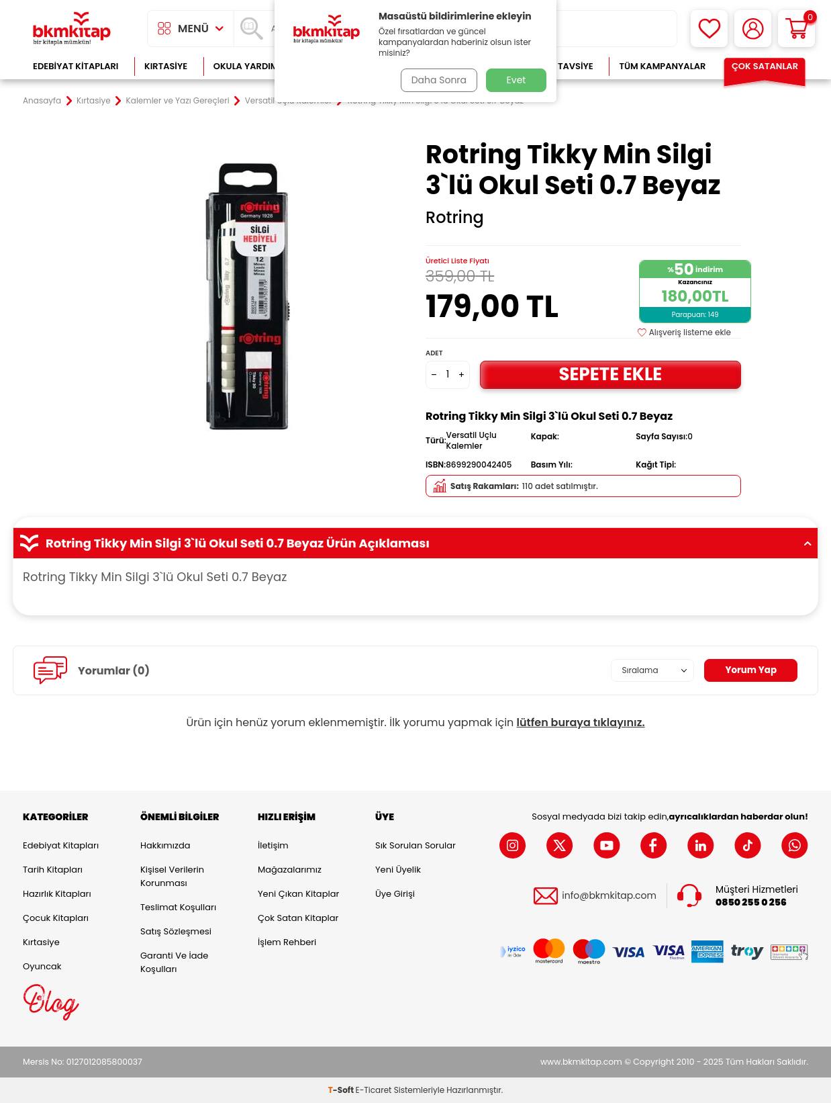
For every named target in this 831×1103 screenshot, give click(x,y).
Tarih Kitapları (53, 869)
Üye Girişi (395, 893)
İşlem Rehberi (287, 942)
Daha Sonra (437, 80)
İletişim (273, 845)
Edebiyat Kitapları (75, 66)
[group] (247, 297)
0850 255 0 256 (751, 901)
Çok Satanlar (765, 66)
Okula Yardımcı (250, 66)
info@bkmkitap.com (609, 895)
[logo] (72, 28)
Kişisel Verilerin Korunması (172, 876)
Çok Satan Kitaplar (298, 918)
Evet (516, 80)
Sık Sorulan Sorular (415, 845)
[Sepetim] (796, 28)
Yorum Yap (750, 670)
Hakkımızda (165, 845)
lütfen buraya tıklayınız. (581, 722)
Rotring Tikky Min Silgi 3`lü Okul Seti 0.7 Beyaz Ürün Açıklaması (415, 543)
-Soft (342, 1090)
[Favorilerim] (709, 28)
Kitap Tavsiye (562, 66)
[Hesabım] (752, 28)
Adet (434, 353)
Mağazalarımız (290, 869)
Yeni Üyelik (398, 869)
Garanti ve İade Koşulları (174, 962)
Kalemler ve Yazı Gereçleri (178, 100)
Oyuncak (42, 966)
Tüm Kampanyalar (662, 66)
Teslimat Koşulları (178, 907)
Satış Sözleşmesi (175, 931)
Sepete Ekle (610, 373)
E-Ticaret (374, 1090)
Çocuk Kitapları (56, 918)
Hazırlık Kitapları (57, 893)
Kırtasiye (165, 66)
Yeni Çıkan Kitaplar (298, 893)
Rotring (455, 217)
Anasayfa (42, 100)
